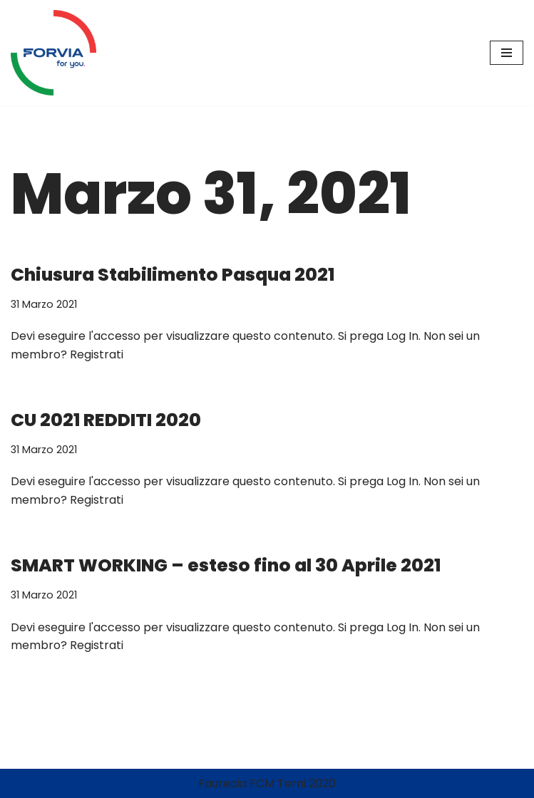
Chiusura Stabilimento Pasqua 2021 (172, 274)
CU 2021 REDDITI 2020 (106, 420)
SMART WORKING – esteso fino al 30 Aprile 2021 (226, 565)
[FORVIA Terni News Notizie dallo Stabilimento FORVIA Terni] (53, 52)
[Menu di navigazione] (506, 53)
